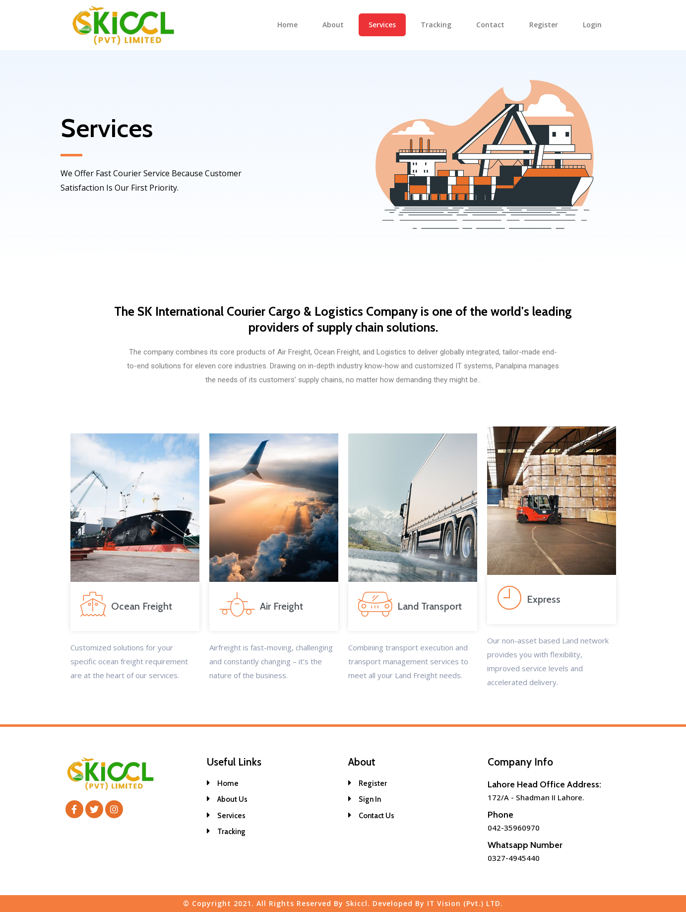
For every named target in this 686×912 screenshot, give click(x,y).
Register (543, 24)
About (333, 24)
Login (592, 24)
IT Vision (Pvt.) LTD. (465, 903)
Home (287, 24)
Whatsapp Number (525, 845)
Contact (490, 24)
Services (382, 24)
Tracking (436, 24)
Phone (500, 814)
